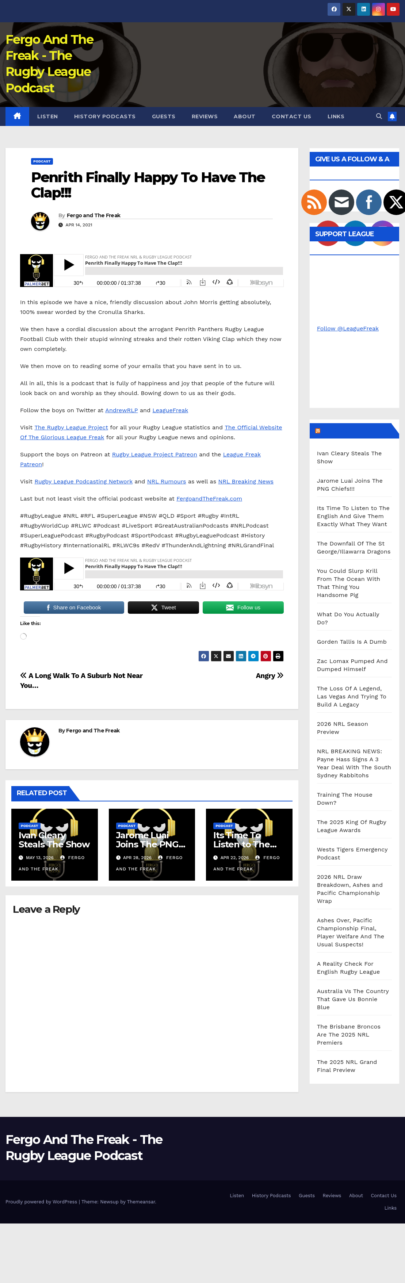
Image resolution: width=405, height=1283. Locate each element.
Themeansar (141, 1202)
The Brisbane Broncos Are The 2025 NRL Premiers (349, 1034)
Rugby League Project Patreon (154, 454)
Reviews (205, 116)
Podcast (42, 161)
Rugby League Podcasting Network (83, 481)
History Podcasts (105, 116)
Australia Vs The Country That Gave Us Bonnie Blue (353, 999)
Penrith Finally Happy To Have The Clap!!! (148, 185)
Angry (270, 675)
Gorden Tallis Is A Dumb (352, 641)
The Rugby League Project (71, 427)
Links (336, 116)
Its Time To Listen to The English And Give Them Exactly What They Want (353, 516)
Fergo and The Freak (94, 215)
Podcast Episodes (355, 430)
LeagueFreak (170, 410)
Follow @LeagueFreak (348, 328)
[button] (379, 116)
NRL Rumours (166, 481)
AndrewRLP (121, 410)
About (245, 116)
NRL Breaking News (246, 481)
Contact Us (292, 116)
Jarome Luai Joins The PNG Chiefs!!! (147, 844)
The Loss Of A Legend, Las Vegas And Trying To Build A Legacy (351, 696)
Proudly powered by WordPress (42, 1202)
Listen (47, 116)
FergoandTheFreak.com (209, 498)
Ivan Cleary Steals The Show (54, 840)
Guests (164, 116)
